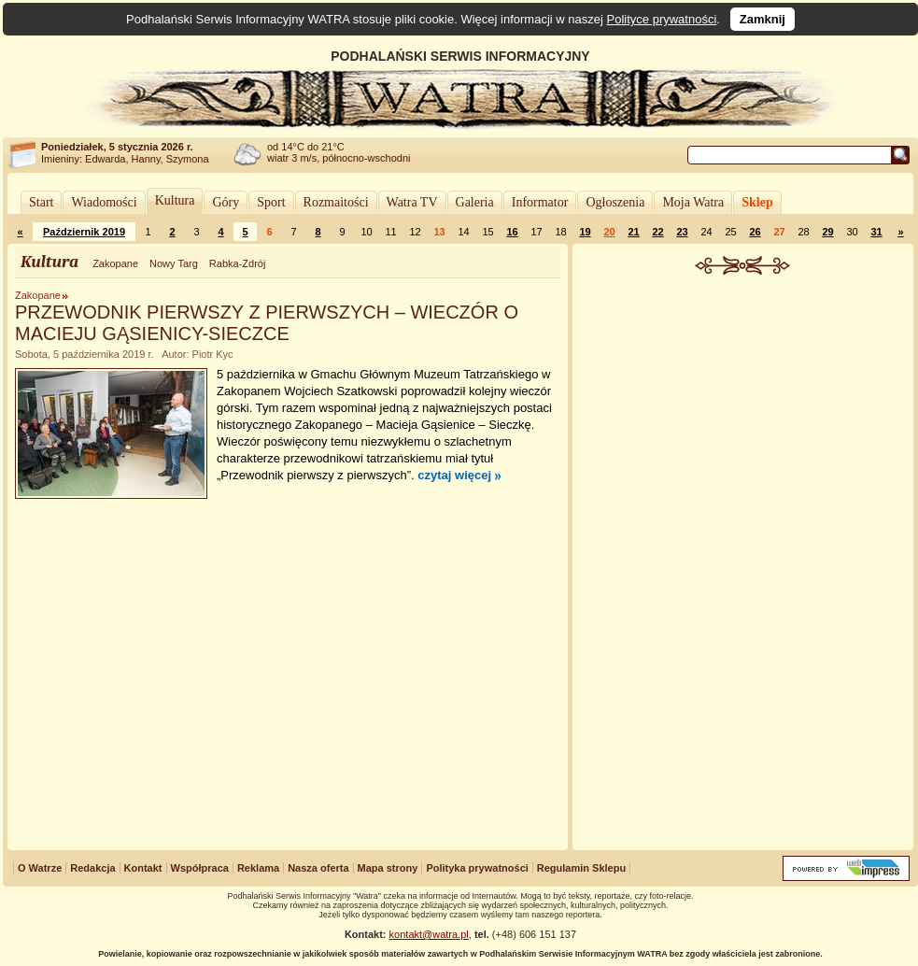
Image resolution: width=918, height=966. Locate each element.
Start (41, 202)
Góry (225, 202)
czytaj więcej (454, 475)
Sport (271, 202)
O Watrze (40, 868)
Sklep (756, 202)
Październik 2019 (84, 231)
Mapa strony (388, 868)
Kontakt (143, 868)
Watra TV (412, 202)
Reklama (258, 868)
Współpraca (200, 868)
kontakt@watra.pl (429, 934)
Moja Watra (693, 202)
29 (827, 231)
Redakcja (92, 868)
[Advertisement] (743, 564)
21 (633, 231)
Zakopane (115, 263)
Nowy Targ (173, 263)
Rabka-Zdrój (237, 263)
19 (584, 231)
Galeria (475, 202)
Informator (540, 202)
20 (608, 231)
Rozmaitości (336, 202)
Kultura (175, 200)
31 (876, 231)
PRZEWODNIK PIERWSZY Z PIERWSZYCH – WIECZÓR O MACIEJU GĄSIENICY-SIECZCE (266, 323)
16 (511, 231)
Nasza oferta (318, 868)
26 (754, 231)
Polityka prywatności (477, 868)
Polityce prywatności (662, 19)
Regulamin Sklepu (581, 868)
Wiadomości (103, 202)
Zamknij (762, 19)
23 (681, 231)
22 (657, 231)
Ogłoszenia (615, 202)
